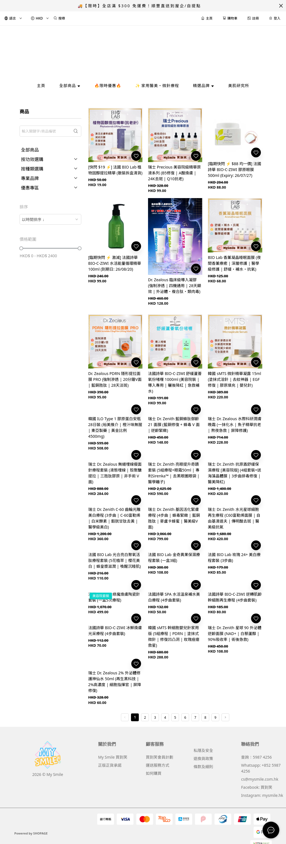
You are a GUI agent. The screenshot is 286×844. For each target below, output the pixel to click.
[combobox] (50, 219)
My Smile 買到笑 (112, 757)
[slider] (21, 248)
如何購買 (153, 773)
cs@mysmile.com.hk (259, 779)
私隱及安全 (203, 750)
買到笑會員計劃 (159, 757)
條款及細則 (203, 766)
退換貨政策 (203, 758)
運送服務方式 (157, 765)
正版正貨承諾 (109, 765)
